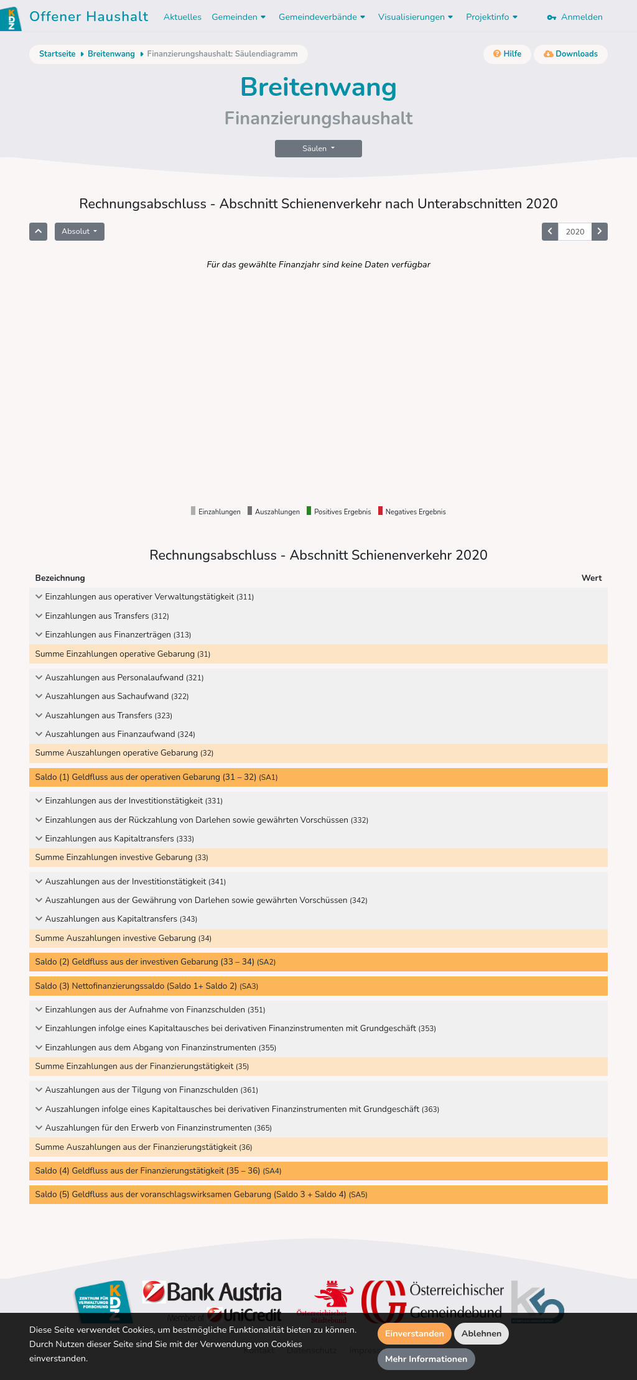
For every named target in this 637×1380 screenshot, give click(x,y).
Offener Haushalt (89, 18)
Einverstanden (414, 1333)
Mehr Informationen (426, 1359)
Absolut (76, 231)
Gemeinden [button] (240, 17)
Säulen (315, 148)
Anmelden (575, 17)
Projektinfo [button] (493, 17)
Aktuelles (183, 17)
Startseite (57, 54)
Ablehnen (482, 1333)
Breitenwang (111, 54)
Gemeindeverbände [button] (323, 17)
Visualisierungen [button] (417, 17)
